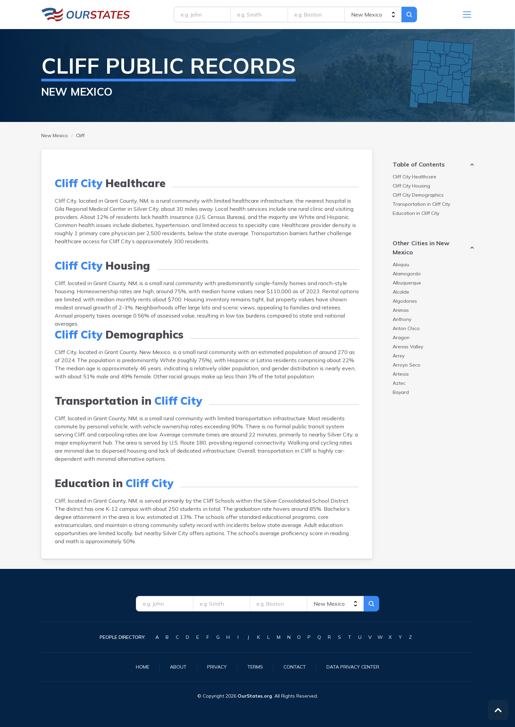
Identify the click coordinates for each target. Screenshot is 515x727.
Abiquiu (401, 264)
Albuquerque (407, 283)
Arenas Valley (408, 347)
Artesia (401, 374)
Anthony (402, 319)
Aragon (401, 337)
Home (142, 667)
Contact (295, 667)
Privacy (217, 667)
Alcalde (401, 292)
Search (409, 14)
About (178, 667)
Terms (255, 667)
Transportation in (421, 204)
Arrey (398, 356)
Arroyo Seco (406, 365)
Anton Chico (406, 328)
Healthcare (414, 177)
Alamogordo (407, 274)
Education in (416, 213)
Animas (401, 310)
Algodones (405, 301)
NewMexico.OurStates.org (85, 14)
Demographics (418, 195)
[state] (372, 14)
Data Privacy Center (352, 667)
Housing (411, 186)
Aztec (399, 383)
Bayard (401, 392)
